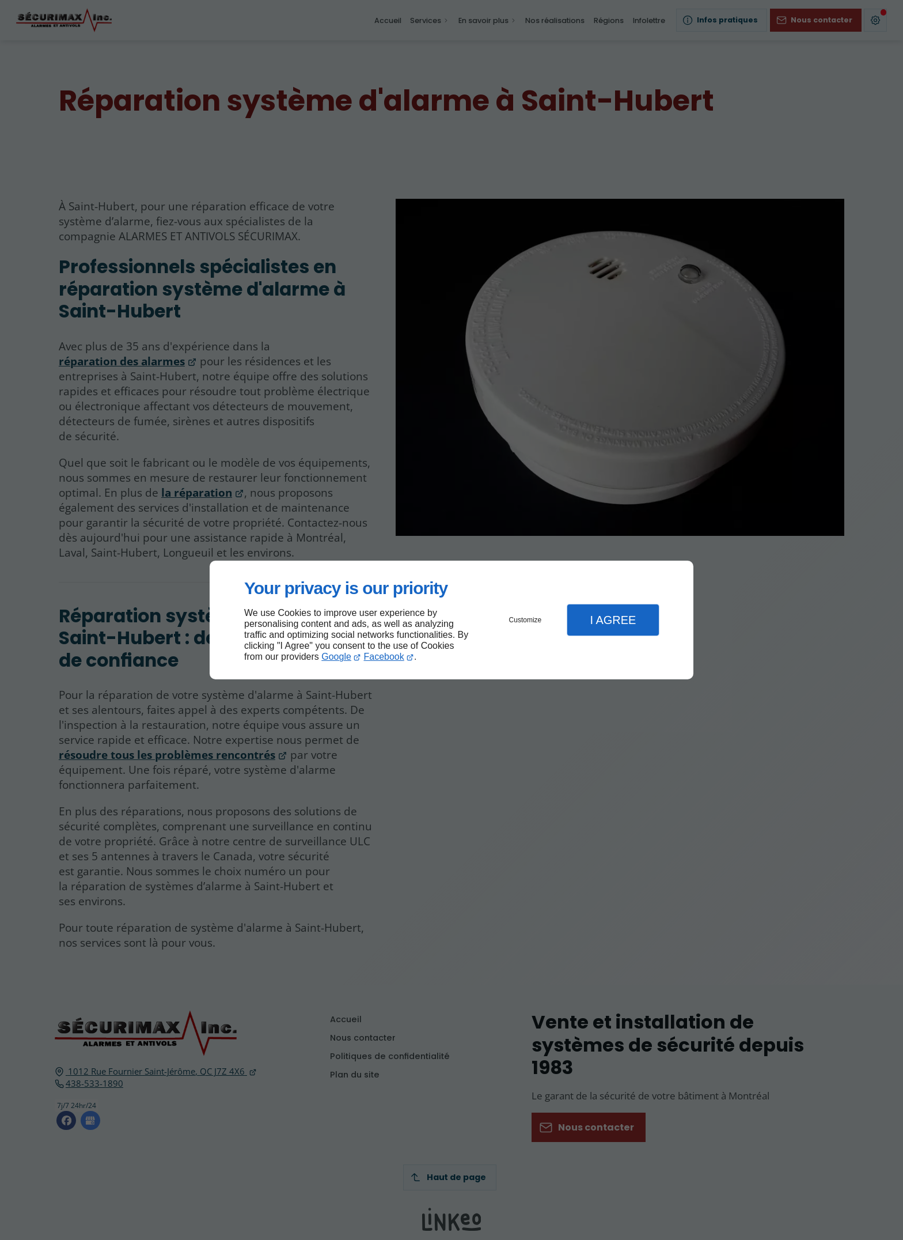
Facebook (384, 656)
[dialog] (451, 620)
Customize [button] (525, 620)
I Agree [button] (613, 620)
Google (336, 656)
